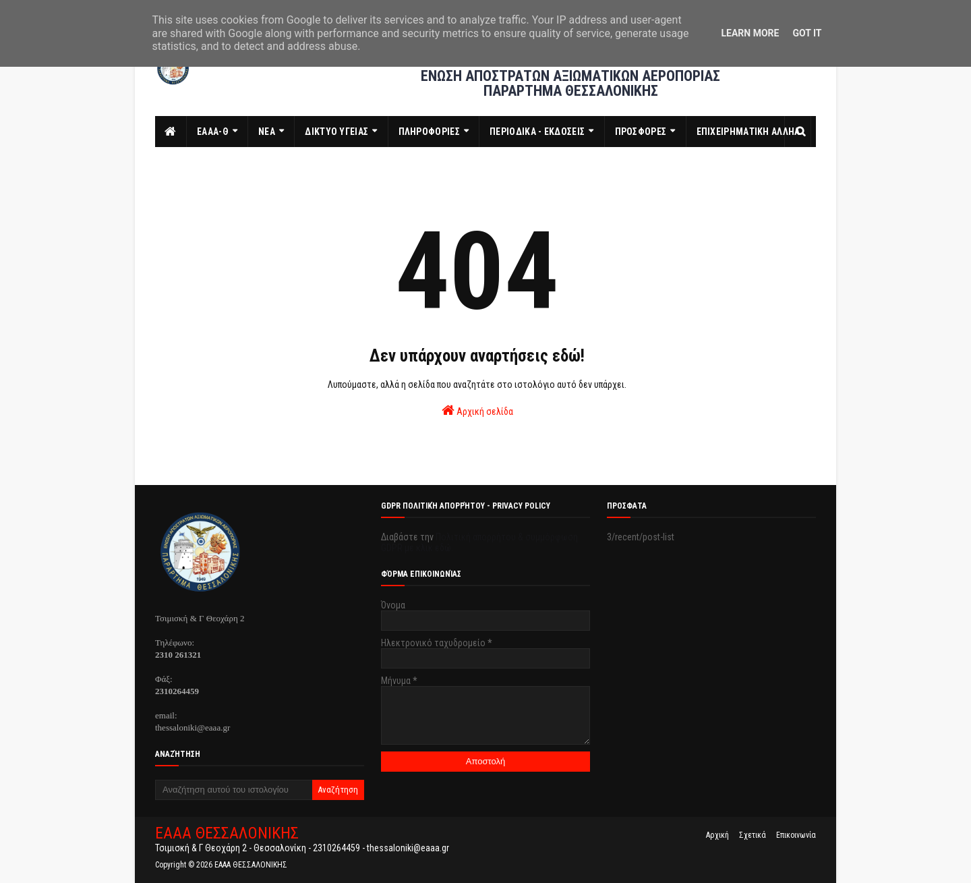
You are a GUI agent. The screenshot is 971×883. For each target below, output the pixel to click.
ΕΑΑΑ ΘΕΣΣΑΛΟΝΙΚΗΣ (227, 833)
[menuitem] (171, 131)
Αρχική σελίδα (477, 410)
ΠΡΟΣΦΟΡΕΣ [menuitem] (641, 131)
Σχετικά (752, 835)
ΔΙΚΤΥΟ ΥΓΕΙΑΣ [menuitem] (336, 131)
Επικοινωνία (796, 835)
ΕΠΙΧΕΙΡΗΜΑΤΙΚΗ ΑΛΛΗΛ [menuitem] (748, 131)
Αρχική (717, 835)
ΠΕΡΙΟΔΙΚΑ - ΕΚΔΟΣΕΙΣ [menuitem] (537, 131)
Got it (806, 33)
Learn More (750, 33)
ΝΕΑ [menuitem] (266, 131)
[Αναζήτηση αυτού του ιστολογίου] (233, 790)
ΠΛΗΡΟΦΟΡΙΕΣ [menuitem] (429, 131)
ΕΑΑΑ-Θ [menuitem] (213, 131)
